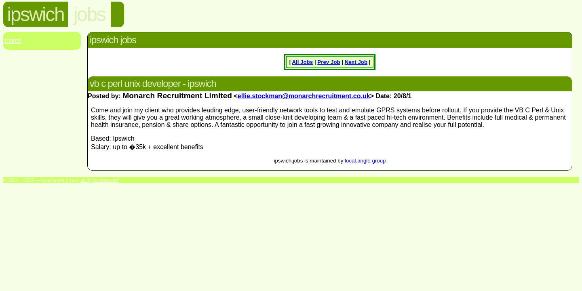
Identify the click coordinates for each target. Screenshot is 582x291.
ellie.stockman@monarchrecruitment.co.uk (304, 96)
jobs (89, 14)
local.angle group (365, 161)
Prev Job (328, 62)
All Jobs (302, 62)
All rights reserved (99, 180)
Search (12, 40)
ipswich (35, 14)
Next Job (356, 62)
